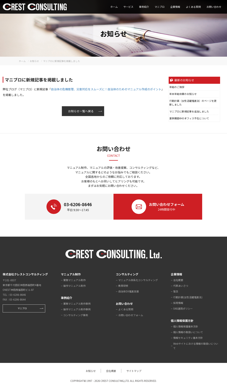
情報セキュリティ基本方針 (188, 338)
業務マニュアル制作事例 (77, 303)
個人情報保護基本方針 (185, 326)
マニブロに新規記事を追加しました (189, 111)
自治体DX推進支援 (128, 291)
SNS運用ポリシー (183, 308)
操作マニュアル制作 (74, 285)
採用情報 (178, 303)
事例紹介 (144, 7)
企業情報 (175, 7)
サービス (128, 7)
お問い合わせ (213, 7)
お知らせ (91, 371)
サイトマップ (133, 371)
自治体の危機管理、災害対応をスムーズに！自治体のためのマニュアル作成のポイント (106, 89)
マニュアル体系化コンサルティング (138, 280)
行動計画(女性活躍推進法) (187, 297)
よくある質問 (193, 7)
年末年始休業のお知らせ (183, 94)
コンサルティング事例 (75, 315)
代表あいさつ (180, 285)
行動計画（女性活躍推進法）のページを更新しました (193, 102)
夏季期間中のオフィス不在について (189, 118)
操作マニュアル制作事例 (77, 309)
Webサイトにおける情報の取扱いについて (195, 346)
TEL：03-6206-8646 (14, 294)
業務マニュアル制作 (74, 280)
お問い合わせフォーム (130, 315)
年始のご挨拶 (176, 87)
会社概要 (178, 280)
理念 (175, 291)
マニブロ (22, 308)
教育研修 (123, 285)
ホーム (114, 7)
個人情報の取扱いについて (188, 332)
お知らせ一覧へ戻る (81, 111)
